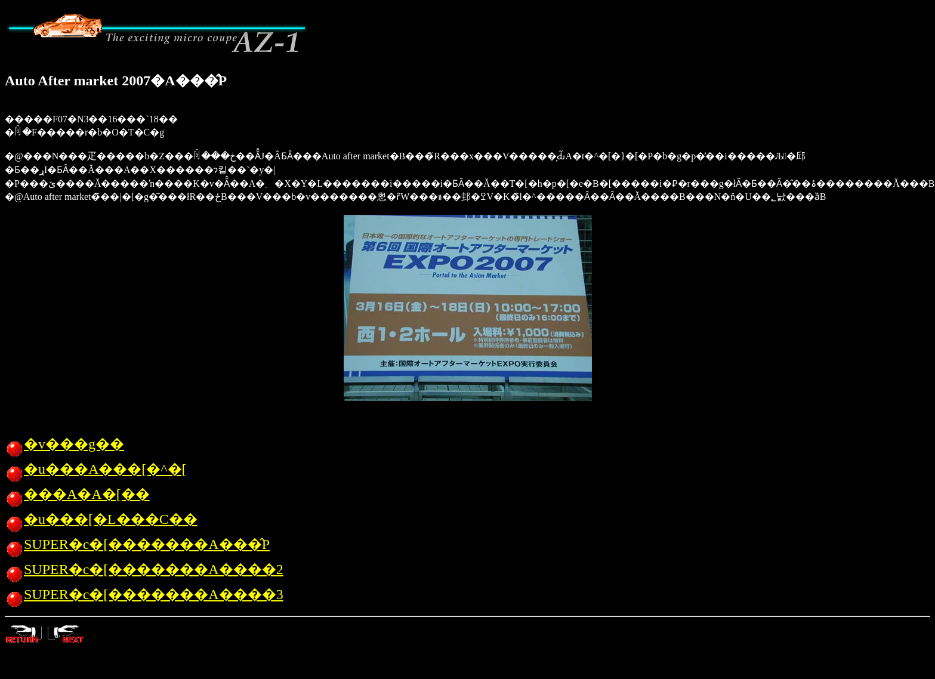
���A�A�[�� (77, 494)
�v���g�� (64, 444)
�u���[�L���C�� (101, 519)
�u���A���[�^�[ (96, 469)
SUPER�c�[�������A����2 (144, 569)
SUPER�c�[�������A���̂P (137, 544)
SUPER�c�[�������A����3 (144, 594)
